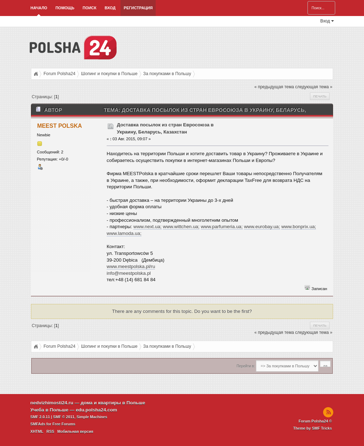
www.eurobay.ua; (262, 226)
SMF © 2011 (63, 417)
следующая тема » (313, 86)
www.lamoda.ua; (124, 233)
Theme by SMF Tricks (312, 428)
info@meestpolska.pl (129, 273)
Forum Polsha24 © (315, 421)
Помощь (64, 8)
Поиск (89, 8)
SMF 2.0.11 (40, 417)
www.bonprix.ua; (298, 226)
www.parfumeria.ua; (222, 226)
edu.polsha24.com (96, 410)
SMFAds (37, 424)
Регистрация (138, 8)
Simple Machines (91, 417)
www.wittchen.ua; (181, 226)
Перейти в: (246, 366)
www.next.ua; (147, 226)
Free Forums (63, 424)
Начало (39, 8)
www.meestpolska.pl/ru (131, 266)
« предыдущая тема (274, 86)
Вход (110, 8)
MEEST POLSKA (59, 126)
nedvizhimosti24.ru (51, 402)
